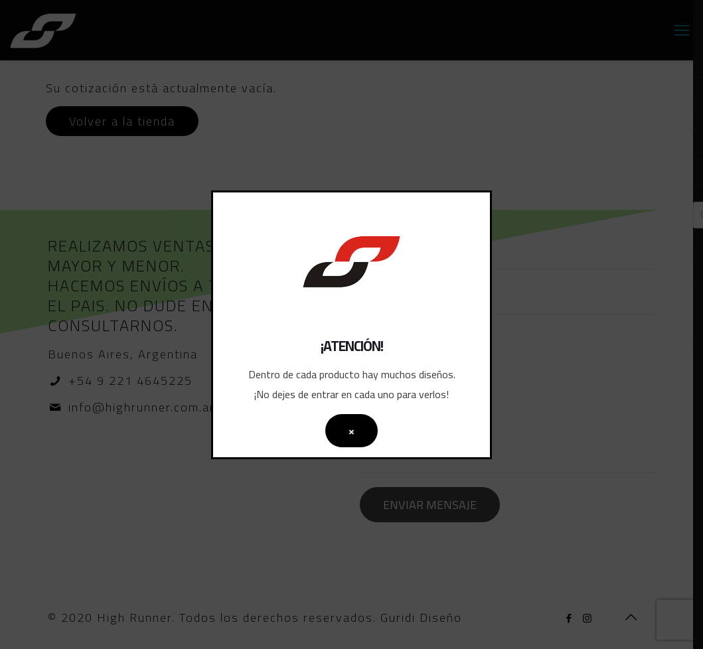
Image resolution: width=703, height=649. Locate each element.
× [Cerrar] (351, 431)
